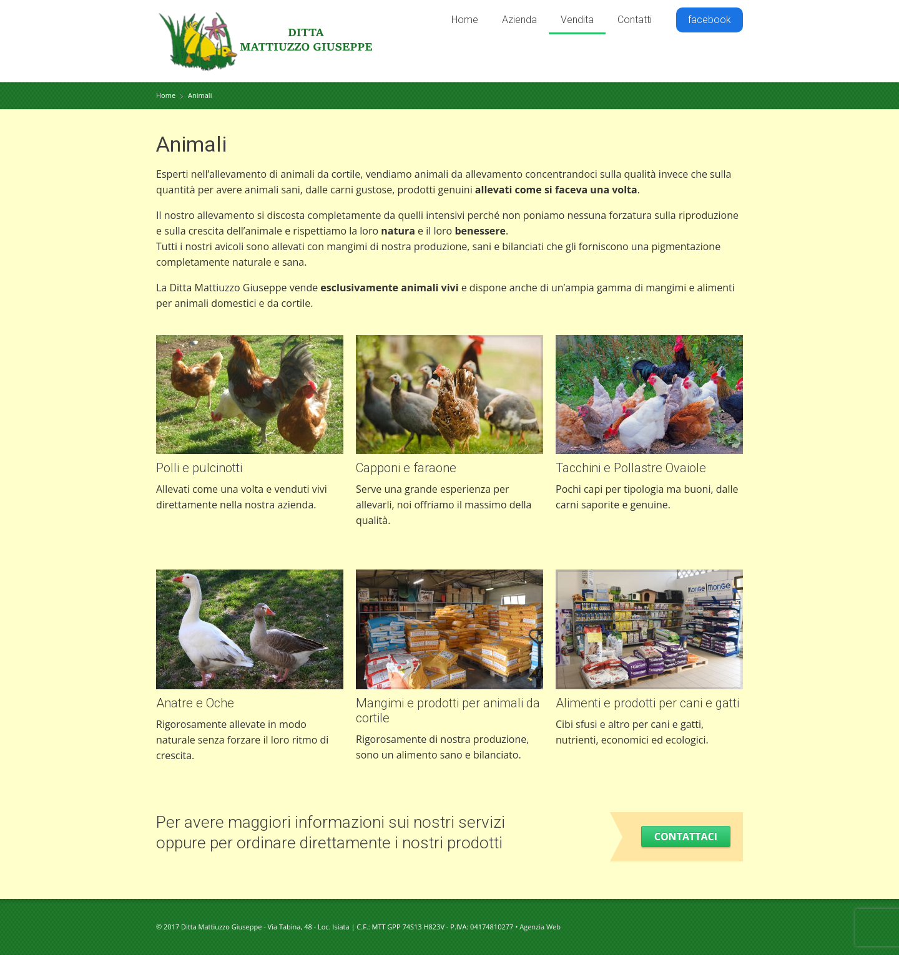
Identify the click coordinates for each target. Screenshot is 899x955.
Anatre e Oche (195, 703)
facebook (709, 20)
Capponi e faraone (406, 467)
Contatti (634, 20)
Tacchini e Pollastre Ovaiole (631, 467)
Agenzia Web (540, 926)
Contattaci (685, 836)
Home (464, 20)
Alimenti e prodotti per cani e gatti (647, 703)
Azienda (519, 20)
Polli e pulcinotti (199, 467)
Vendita (577, 20)
